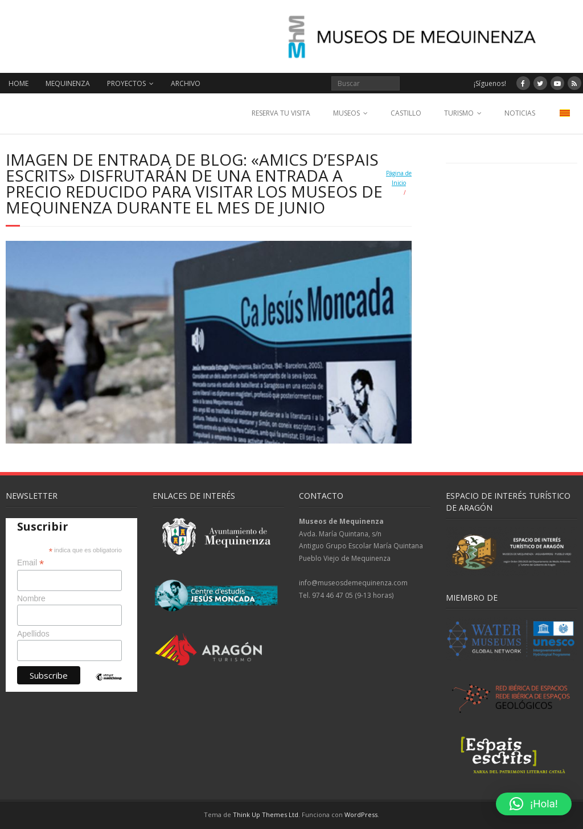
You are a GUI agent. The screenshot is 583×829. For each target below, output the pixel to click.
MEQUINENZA (68, 83)
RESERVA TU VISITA (281, 113)
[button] (534, 804)
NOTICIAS (519, 113)
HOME (18, 83)
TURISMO (459, 113)
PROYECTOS (126, 83)
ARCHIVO (185, 83)
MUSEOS (346, 113)
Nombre (31, 598)
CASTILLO (406, 113)
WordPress (360, 814)
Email (30, 562)
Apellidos (33, 633)
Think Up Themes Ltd (265, 814)
